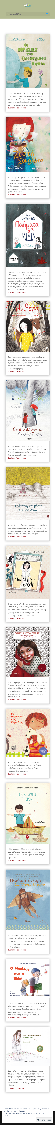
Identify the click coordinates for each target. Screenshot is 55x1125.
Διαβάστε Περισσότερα (17, 108)
